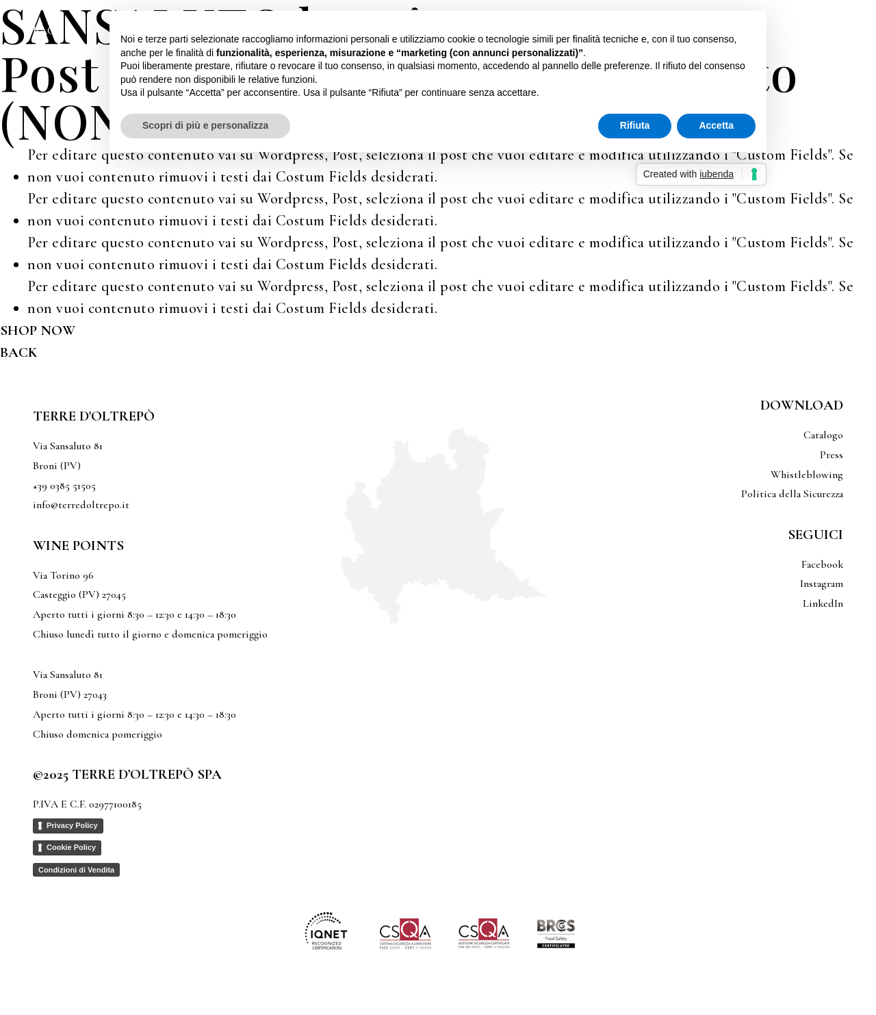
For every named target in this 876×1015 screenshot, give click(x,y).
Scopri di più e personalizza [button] (205, 125)
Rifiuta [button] (635, 125)
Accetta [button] (716, 125)
